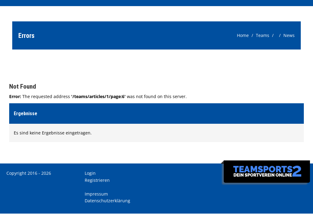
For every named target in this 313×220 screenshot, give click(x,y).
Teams (262, 35)
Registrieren (97, 180)
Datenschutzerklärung (107, 201)
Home (243, 35)
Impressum (96, 194)
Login (90, 173)
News (289, 35)
